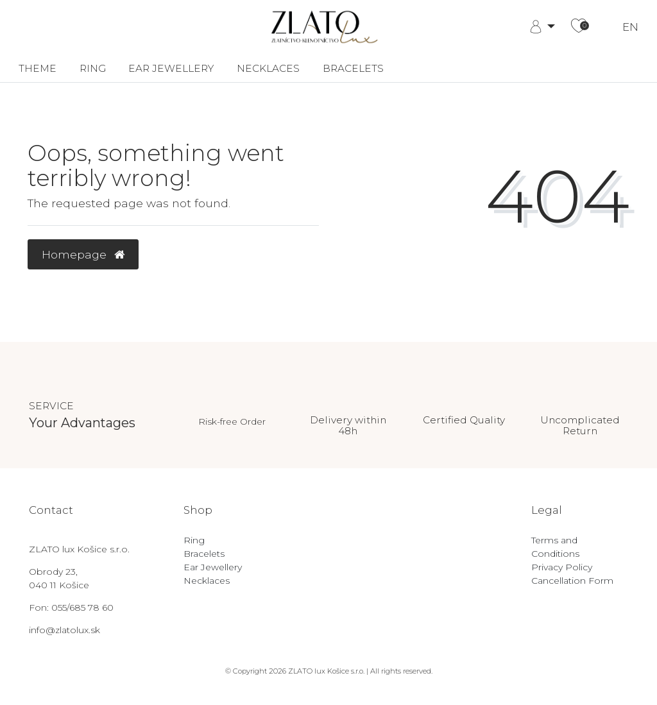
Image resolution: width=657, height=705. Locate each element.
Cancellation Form (572, 580)
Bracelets (353, 68)
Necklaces (268, 68)
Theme (37, 68)
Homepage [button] (83, 254)
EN (630, 27)
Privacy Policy (561, 567)
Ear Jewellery (171, 68)
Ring (93, 68)
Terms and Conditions (555, 546)
